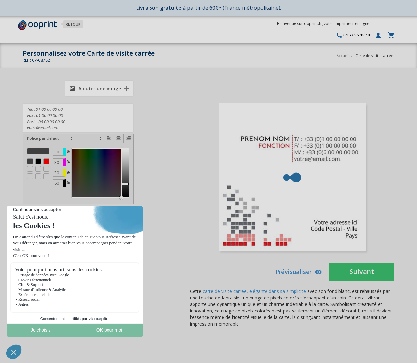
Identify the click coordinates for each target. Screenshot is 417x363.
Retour (73, 24)
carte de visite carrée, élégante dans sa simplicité (254, 291)
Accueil (343, 55)
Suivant (362, 271)
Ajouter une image (95, 88)
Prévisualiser (298, 272)
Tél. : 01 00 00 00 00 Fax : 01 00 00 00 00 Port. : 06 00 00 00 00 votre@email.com (78, 118)
